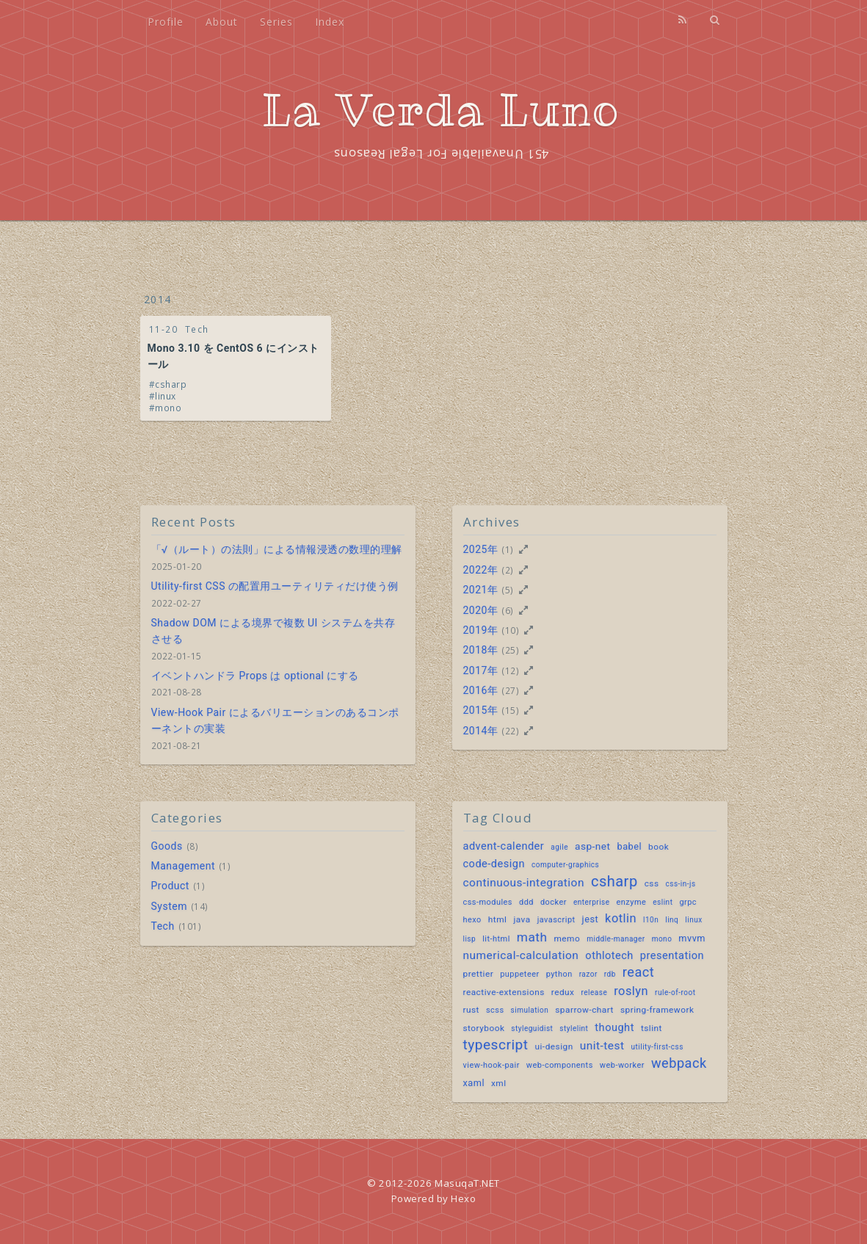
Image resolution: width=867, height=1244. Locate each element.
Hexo (463, 1198)
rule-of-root (675, 992)
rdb (610, 974)
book (658, 847)
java (521, 919)
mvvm (691, 938)
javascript (556, 920)
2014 (158, 299)
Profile (166, 22)
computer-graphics (565, 865)
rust (471, 1010)
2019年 (480, 630)
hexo (472, 920)
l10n (651, 920)
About (222, 22)
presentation (672, 956)
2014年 (480, 731)
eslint (662, 902)
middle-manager (616, 939)
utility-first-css (657, 1047)
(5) (507, 590)
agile (559, 847)
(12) (510, 670)
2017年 (480, 670)
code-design (494, 864)
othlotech (609, 956)
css (652, 883)
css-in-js (681, 884)
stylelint (573, 1028)
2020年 (480, 610)
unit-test (602, 1045)
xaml (474, 1082)
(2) (507, 570)
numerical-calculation (521, 955)
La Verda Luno (441, 110)
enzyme (632, 902)
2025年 (480, 549)
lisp (469, 939)
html (497, 919)
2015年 (480, 710)
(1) (507, 549)
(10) (510, 630)
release (594, 992)
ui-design (553, 1046)
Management (183, 866)
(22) (510, 731)
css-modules (488, 902)
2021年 (480, 590)
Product (170, 886)
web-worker (622, 1065)
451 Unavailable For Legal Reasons (441, 154)
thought (614, 1027)
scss (495, 1010)
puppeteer (520, 974)
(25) (510, 650)
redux (563, 992)
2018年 (480, 650)
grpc (688, 902)
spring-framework (657, 1010)
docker (553, 902)
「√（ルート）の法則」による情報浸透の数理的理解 (276, 549)
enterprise (591, 902)
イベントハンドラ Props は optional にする (255, 675)
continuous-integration (523, 882)
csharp (170, 384)
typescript (496, 1045)
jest (590, 919)
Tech (197, 329)
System (169, 906)
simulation (530, 1010)
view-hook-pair (491, 1065)
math (532, 937)
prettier (478, 974)
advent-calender (504, 846)
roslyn (631, 991)
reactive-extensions (504, 992)
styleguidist (532, 1028)
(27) (510, 690)
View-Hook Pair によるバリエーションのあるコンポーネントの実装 (275, 720)
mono (168, 407)
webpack (679, 1063)
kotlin (620, 918)
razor (588, 974)
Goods (167, 846)
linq (671, 920)
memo (567, 938)
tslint (651, 1028)
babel (629, 846)
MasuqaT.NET (467, 1183)
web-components (559, 1065)
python (559, 974)
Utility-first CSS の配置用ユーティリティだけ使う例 (275, 586)
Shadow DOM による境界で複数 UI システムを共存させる (273, 631)
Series (276, 22)
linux (165, 396)
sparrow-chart (584, 1010)
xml (499, 1083)
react (638, 972)
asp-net (593, 846)
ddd (526, 902)
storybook (484, 1028)
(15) (510, 710)
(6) (507, 610)
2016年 (480, 690)
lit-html (496, 939)
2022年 (480, 570)
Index (329, 22)
